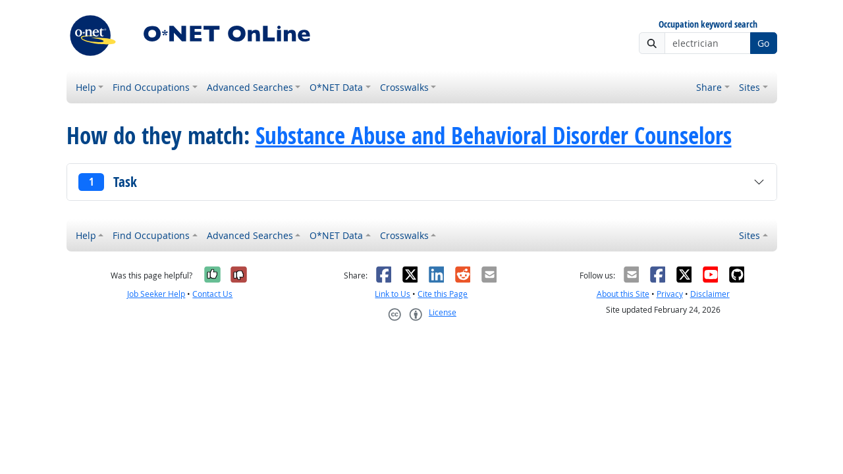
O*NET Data (336, 87)
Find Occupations (151, 87)
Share (709, 87)
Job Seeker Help (156, 294)
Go (763, 43)
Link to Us (392, 294)
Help (86, 87)
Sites (749, 87)
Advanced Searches (250, 87)
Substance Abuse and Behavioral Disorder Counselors (494, 135)
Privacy (670, 294)
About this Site (623, 294)
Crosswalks (404, 87)
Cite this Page (443, 294)
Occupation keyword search (708, 24)
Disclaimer (710, 294)
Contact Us (212, 294)
